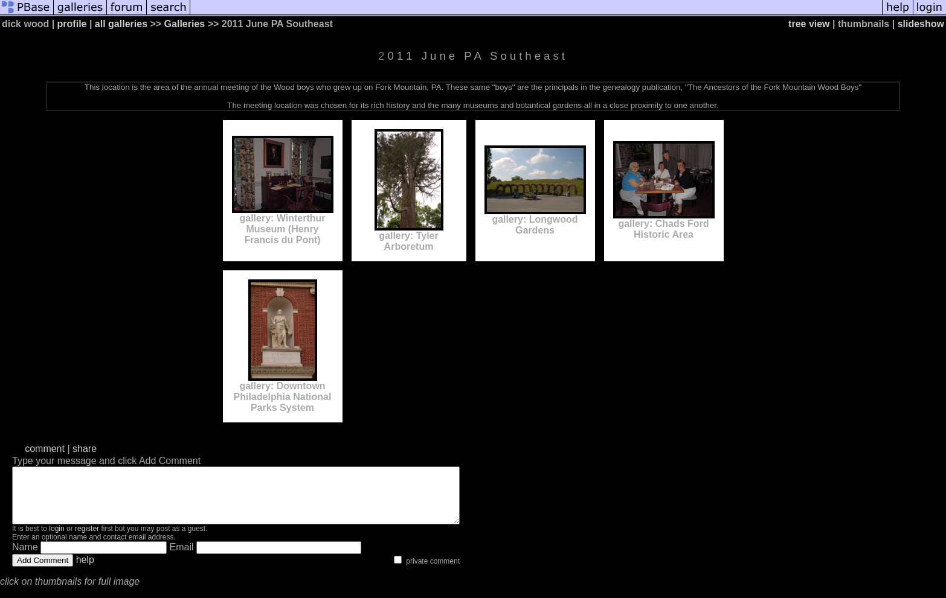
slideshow (921, 24)
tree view (808, 24)
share (84, 449)
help (85, 570)
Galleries (184, 24)
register (87, 539)
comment (45, 449)
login (56, 539)
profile (72, 24)
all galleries (121, 24)
